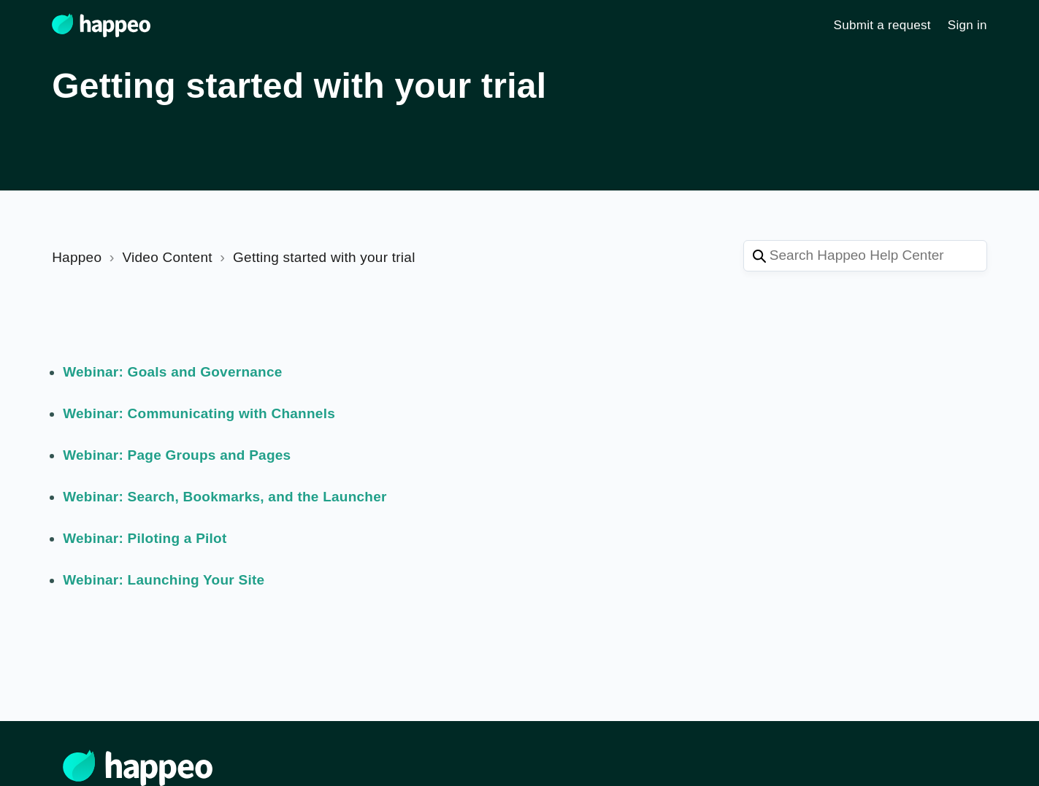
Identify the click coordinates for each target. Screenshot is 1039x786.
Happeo (76, 257)
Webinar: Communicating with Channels (199, 413)
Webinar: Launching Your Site (163, 579)
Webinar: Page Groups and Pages (177, 455)
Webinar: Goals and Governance (172, 371)
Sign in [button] (967, 25)
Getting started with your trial (324, 257)
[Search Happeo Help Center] (865, 255)
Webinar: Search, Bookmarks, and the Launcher (225, 496)
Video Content (167, 257)
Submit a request (882, 25)
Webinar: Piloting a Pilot (144, 538)
